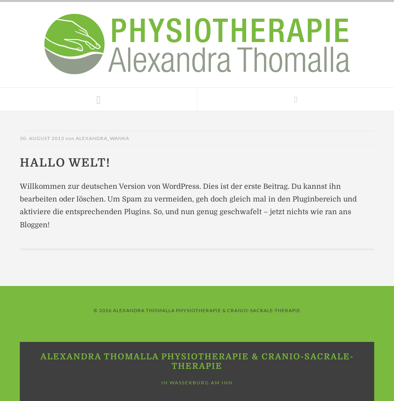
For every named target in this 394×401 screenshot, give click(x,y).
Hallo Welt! (65, 162)
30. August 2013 (42, 138)
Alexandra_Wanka (102, 138)
